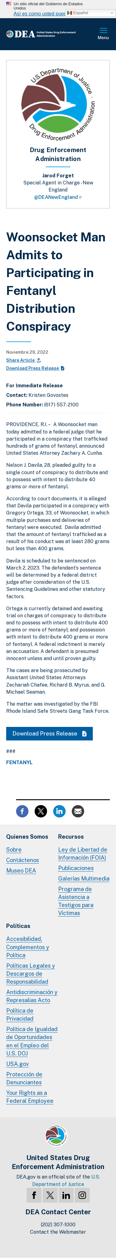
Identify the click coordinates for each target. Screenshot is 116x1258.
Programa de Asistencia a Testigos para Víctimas (75, 901)
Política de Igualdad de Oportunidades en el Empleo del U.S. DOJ (32, 1041)
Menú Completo (103, 34)
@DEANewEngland (58, 197)
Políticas (18, 926)
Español (77, 12)
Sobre (14, 849)
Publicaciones (76, 868)
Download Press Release (35, 368)
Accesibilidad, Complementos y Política (27, 947)
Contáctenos (22, 860)
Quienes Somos (27, 836)
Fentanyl (19, 762)
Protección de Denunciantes (24, 1078)
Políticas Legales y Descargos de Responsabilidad (30, 973)
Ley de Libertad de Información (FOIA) (82, 853)
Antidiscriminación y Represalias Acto (32, 996)
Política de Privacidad (19, 1014)
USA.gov (17, 1064)
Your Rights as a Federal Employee (30, 1097)
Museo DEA (21, 870)
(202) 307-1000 (58, 1225)
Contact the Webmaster (58, 1232)
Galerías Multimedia (84, 878)
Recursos (71, 836)
